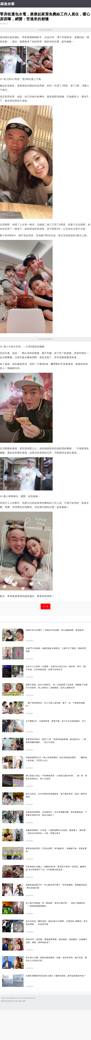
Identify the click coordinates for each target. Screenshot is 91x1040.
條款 (16, 1001)
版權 (23, 1001)
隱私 (20, 1001)
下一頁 (45, 606)
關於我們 (4, 1001)
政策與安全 (11, 1001)
